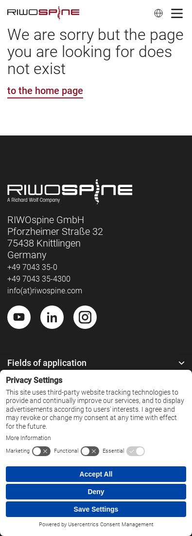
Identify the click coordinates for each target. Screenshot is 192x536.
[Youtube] (19, 317)
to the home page (45, 90)
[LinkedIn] (52, 317)
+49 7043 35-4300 (38, 279)
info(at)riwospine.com (44, 290)
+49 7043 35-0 (32, 267)
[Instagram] (85, 317)
